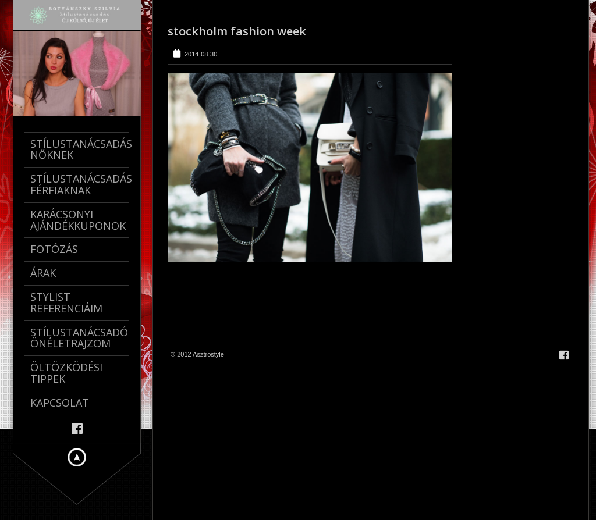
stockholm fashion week (237, 31)
